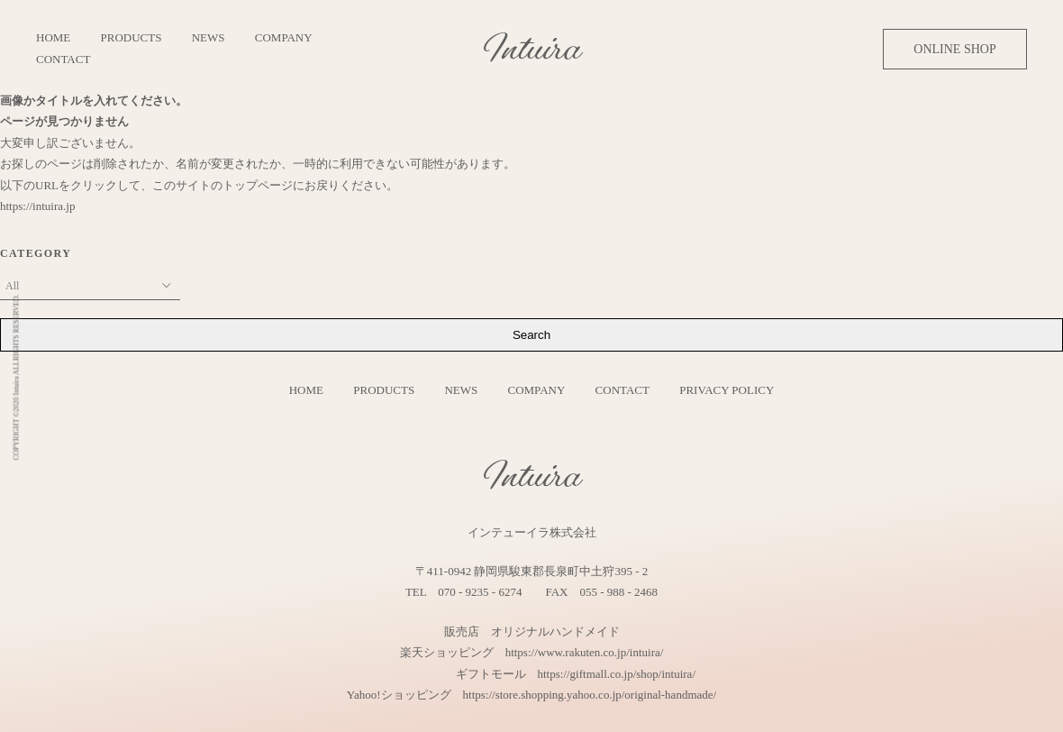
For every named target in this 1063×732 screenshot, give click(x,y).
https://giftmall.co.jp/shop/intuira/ (617, 674)
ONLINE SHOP (954, 49)
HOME (53, 37)
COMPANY (284, 37)
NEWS (208, 37)
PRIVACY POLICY (726, 390)
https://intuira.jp (37, 206)
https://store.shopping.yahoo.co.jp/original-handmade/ (590, 694)
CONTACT (63, 59)
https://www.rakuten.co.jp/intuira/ (584, 652)
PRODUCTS (131, 37)
